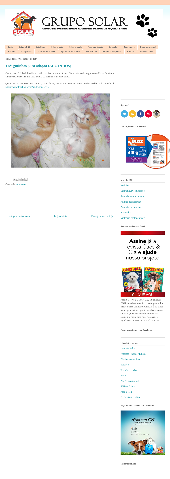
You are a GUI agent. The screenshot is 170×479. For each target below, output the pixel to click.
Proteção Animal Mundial (133, 354)
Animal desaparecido (131, 201)
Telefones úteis (146, 51)
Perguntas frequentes (111, 51)
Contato (130, 51)
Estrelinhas (126, 212)
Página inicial (61, 216)
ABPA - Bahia (128, 386)
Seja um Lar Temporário (133, 190)
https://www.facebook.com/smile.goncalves (27, 87)
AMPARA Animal (130, 381)
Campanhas (26, 51)
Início (10, 47)
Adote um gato (75, 47)
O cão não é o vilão (130, 397)
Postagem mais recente (19, 216)
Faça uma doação (95, 47)
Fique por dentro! (148, 47)
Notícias (125, 185)
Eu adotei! (113, 47)
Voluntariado (91, 51)
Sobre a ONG (24, 47)
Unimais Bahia (128, 348)
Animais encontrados (131, 207)
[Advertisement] (143, 78)
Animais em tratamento (132, 196)
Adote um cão (57, 47)
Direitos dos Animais (131, 359)
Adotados (21, 184)
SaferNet (125, 364)
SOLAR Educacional (46, 51)
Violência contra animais (133, 218)
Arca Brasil (126, 391)
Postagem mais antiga (102, 216)
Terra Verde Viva (129, 370)
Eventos (11, 51)
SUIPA (124, 375)
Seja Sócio (40, 47)
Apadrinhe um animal (70, 51)
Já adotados (129, 47)
